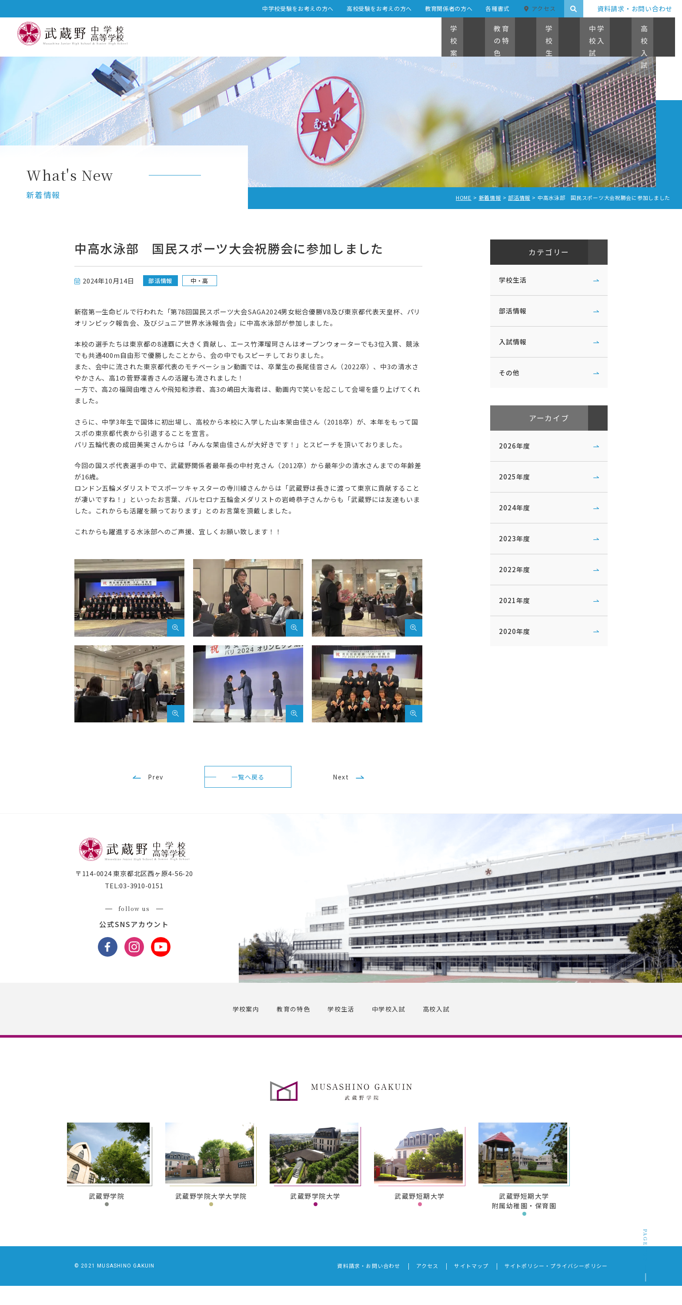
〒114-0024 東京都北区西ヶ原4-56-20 (148, 893)
